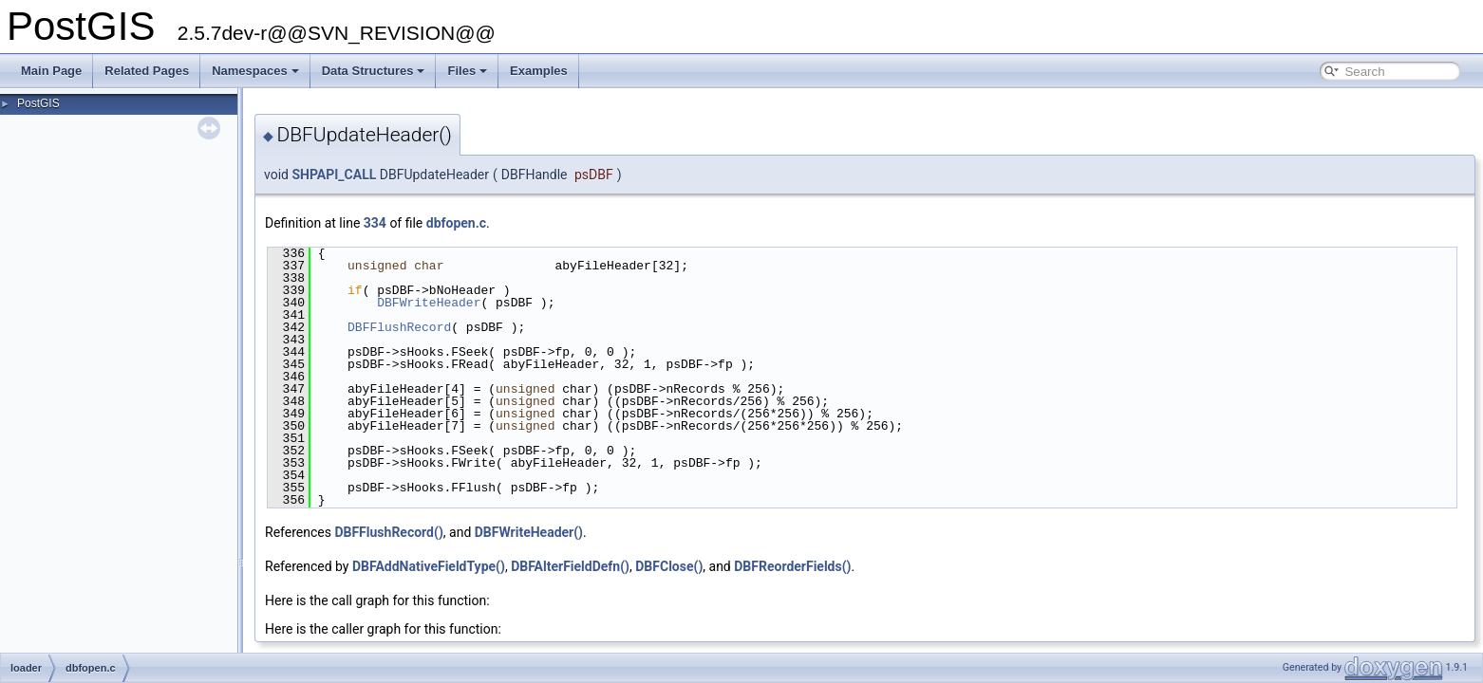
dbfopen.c (456, 223)
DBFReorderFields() (792, 566)
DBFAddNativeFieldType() (428, 566)
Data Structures (373, 71)
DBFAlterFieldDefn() (570, 566)
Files (467, 71)
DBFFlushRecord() (388, 532)
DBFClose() (669, 566)
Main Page (51, 71)
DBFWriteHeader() (529, 532)
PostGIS (38, 103)
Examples (539, 71)
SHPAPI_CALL (333, 174)
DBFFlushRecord (399, 327)
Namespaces (255, 71)
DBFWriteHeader (428, 302)
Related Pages (146, 71)
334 (375, 223)
